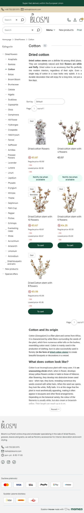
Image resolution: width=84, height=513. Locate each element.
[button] (22, 20)
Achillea (11, 150)
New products (11, 269)
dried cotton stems (59, 352)
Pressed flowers (11, 156)
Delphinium (13, 203)
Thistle (11, 198)
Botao (11, 74)
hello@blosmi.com (32, 9)
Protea (11, 218)
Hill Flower (12, 119)
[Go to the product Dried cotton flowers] (40, 131)
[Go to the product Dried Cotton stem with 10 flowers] (40, 199)
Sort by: (29, 101)
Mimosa (11, 193)
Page (28, 108)
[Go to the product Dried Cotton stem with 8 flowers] (40, 265)
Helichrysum (13, 134)
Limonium (12, 251)
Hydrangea (13, 124)
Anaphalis (12, 59)
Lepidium (12, 177)
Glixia (10, 109)
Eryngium (12, 187)
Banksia (11, 64)
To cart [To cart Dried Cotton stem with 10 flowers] (40, 245)
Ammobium (13, 256)
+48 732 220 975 (12, 9)
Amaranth (12, 246)
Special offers (11, 274)
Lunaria (11, 167)
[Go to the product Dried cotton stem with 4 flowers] (70, 131)
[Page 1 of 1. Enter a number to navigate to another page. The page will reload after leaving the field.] (34, 108)
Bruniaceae (13, 84)
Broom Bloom (14, 79)
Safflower (12, 144)
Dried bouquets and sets (14, 262)
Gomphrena (13, 114)
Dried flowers (20, 39)
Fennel (11, 139)
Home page (6, 39)
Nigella (11, 94)
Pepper (11, 213)
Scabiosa (12, 99)
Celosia (11, 89)
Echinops (12, 223)
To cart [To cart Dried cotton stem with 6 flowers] (70, 245)
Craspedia (12, 129)
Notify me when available (40, 178)
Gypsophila (13, 104)
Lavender (12, 162)
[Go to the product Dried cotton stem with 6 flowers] (70, 199)
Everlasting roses (13, 229)
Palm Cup (12, 208)
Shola (10, 236)
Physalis (11, 182)
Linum (11, 172)
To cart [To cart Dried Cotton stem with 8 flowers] (40, 311)
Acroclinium (13, 241)
